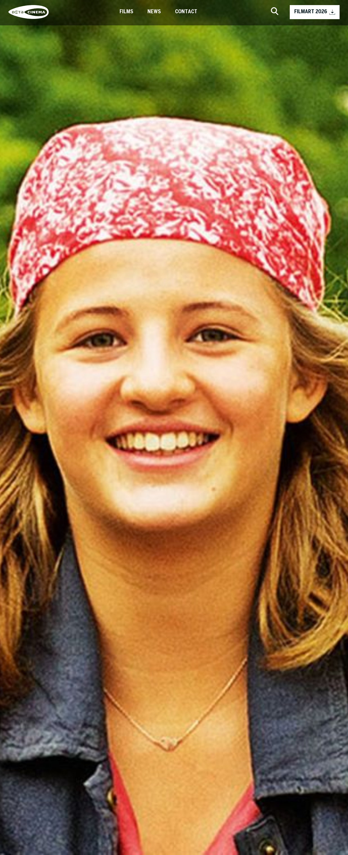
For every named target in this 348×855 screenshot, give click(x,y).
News (154, 12)
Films (126, 12)
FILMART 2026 (314, 12)
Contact (186, 12)
